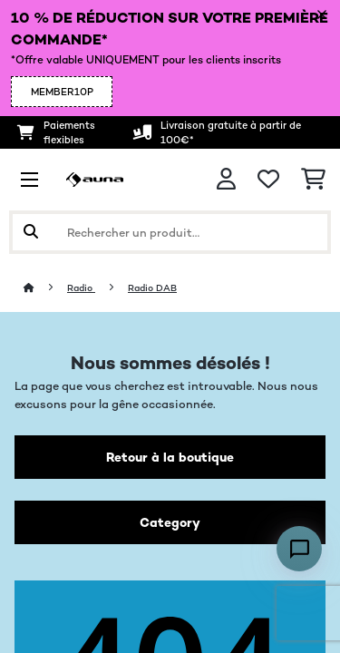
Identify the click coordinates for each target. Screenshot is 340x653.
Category (170, 522)
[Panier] (313, 179)
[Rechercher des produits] (170, 232)
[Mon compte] (226, 179)
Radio (81, 288)
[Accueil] (45, 288)
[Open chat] (299, 548)
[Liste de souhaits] (268, 179)
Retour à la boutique (170, 457)
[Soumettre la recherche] (31, 232)
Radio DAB (152, 288)
